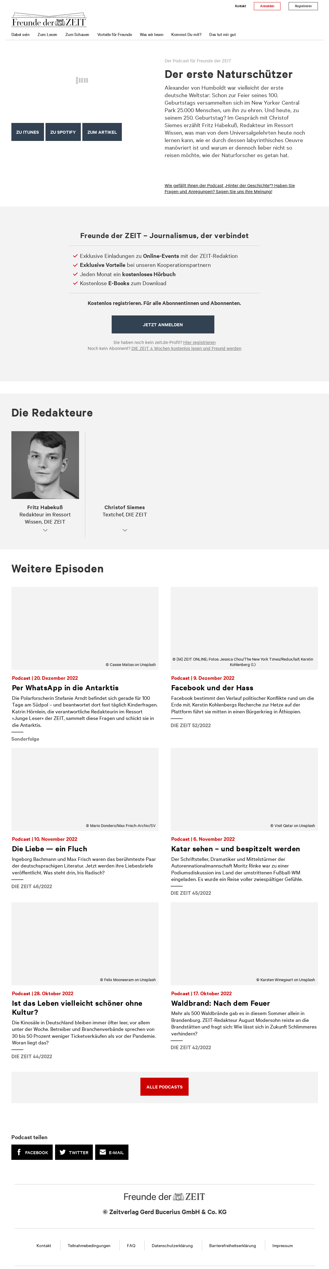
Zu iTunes (27, 132)
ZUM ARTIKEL (102, 132)
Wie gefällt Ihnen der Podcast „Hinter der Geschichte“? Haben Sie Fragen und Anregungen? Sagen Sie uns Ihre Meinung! (230, 188)
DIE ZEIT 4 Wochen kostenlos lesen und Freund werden (186, 348)
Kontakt (240, 5)
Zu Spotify (63, 132)
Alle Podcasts (164, 1086)
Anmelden (267, 5)
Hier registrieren (199, 342)
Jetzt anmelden (163, 324)
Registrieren (303, 5)
